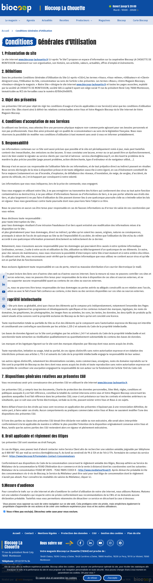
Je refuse (92, 578)
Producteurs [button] (82, 20)
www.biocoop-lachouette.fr (33, 59)
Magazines (104, 20)
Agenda (31, 20)
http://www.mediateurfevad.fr (94, 470)
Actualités (47, 20)
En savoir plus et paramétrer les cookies (56, 578)
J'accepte (112, 578)
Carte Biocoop (140, 20)
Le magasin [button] (11, 20)
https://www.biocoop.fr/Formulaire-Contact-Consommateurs (42, 456)
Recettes (64, 20)
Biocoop (121, 20)
